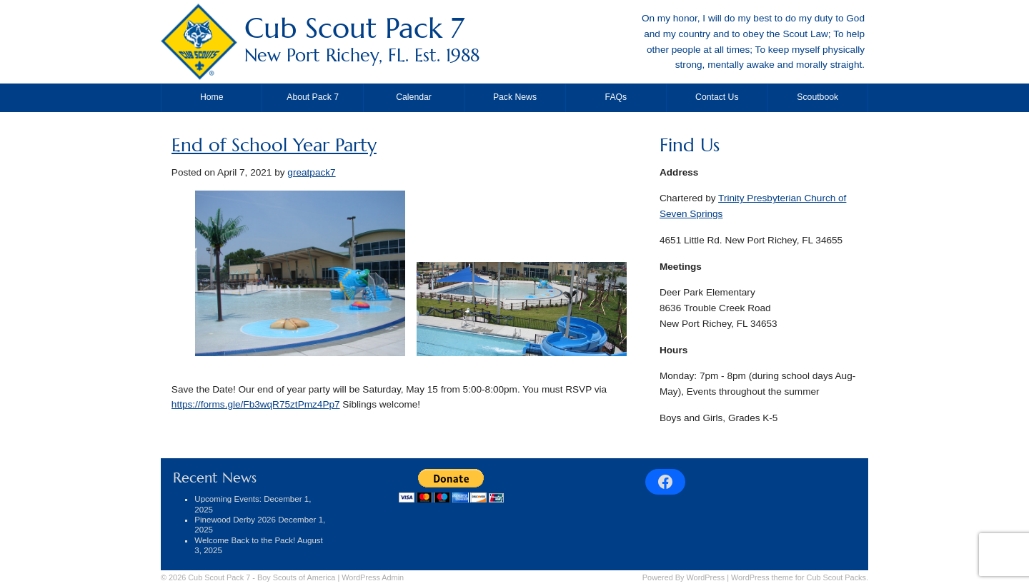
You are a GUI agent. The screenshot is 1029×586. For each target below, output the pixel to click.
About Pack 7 (313, 97)
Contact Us (717, 97)
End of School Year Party (274, 145)
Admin (373, 577)
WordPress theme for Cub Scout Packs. (799, 577)
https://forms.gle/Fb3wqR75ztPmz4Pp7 (256, 404)
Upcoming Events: (228, 499)
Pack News (515, 97)
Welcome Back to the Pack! (244, 540)
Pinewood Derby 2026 (235, 519)
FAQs (616, 97)
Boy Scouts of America (296, 577)
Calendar (414, 97)
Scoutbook (817, 97)
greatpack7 (311, 172)
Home (212, 97)
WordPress (706, 577)
